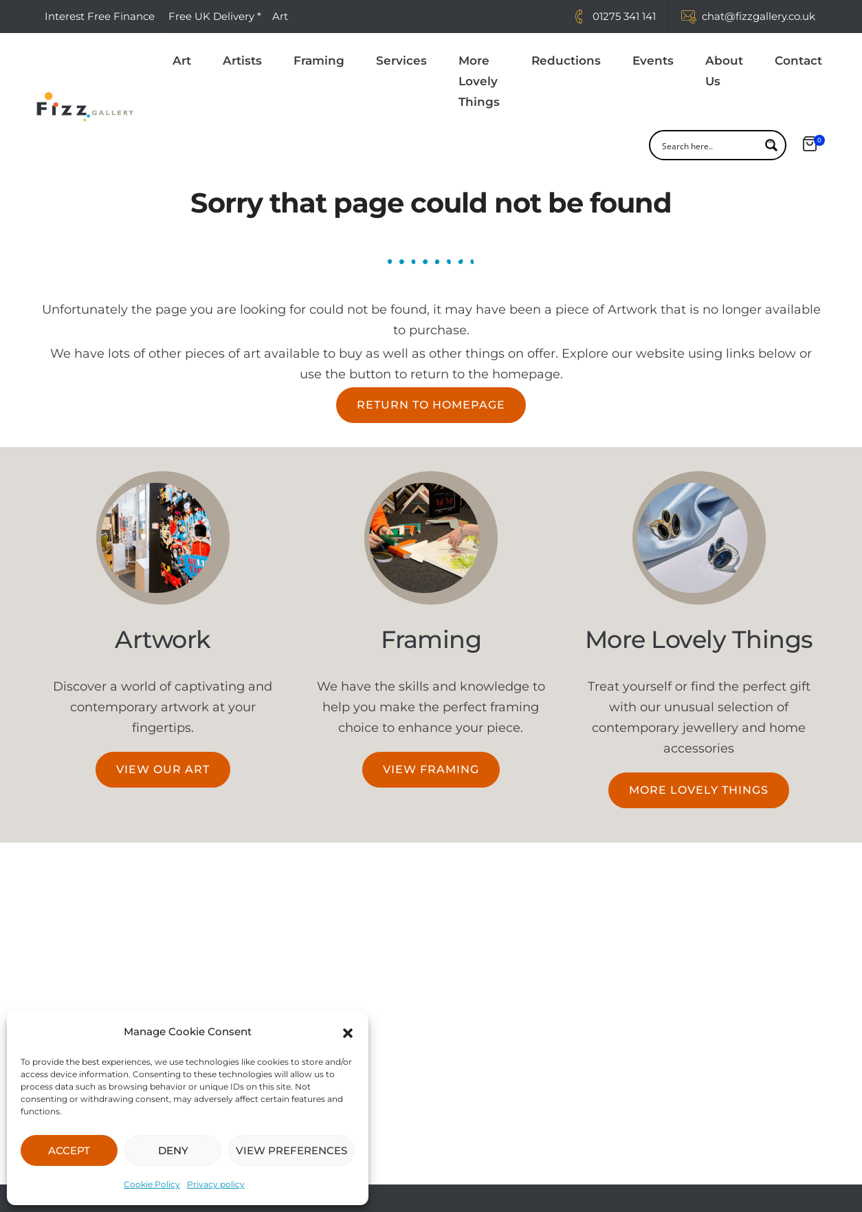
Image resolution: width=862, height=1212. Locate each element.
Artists (242, 61)
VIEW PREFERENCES (291, 1150)
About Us (724, 71)
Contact (798, 61)
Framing (319, 61)
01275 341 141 (624, 16)
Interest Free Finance (100, 16)
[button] (348, 1032)
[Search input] (708, 146)
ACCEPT (69, 1150)
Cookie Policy (152, 1184)
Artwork (163, 639)
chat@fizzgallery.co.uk (758, 16)
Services (401, 61)
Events (653, 61)
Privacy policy (216, 1184)
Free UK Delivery (211, 16)
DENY (173, 1150)
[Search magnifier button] (771, 145)
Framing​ (431, 639)
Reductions (566, 61)
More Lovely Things (479, 81)
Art (182, 61)
